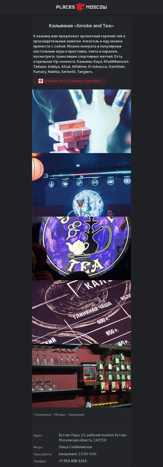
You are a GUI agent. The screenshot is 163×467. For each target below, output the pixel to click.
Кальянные (43, 415)
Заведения (76, 415)
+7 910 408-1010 (73, 461)
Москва (60, 415)
